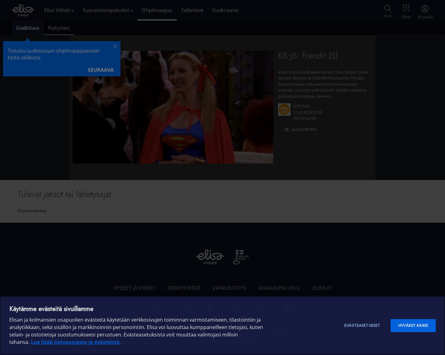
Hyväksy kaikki (413, 325)
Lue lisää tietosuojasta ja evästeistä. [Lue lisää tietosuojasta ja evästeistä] (76, 342)
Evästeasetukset (362, 325)
